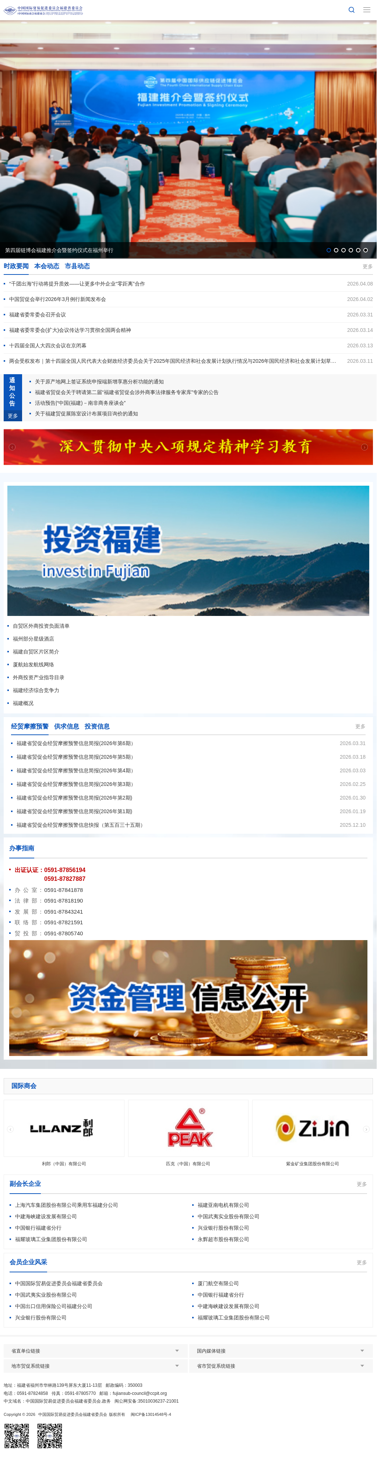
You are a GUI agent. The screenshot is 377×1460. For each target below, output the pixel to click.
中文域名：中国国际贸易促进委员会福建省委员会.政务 (57, 1401)
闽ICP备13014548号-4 (151, 1414)
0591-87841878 (63, 890)
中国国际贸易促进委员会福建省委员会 (72, 1414)
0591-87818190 (63, 900)
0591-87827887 (64, 879)
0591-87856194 (64, 870)
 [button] (364, 447)
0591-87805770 (80, 1393)
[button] (329, 250)
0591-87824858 (32, 1393)
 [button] (12, 447)
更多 (368, 266)
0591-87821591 (63, 922)
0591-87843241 (63, 911)
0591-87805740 (63, 933)
